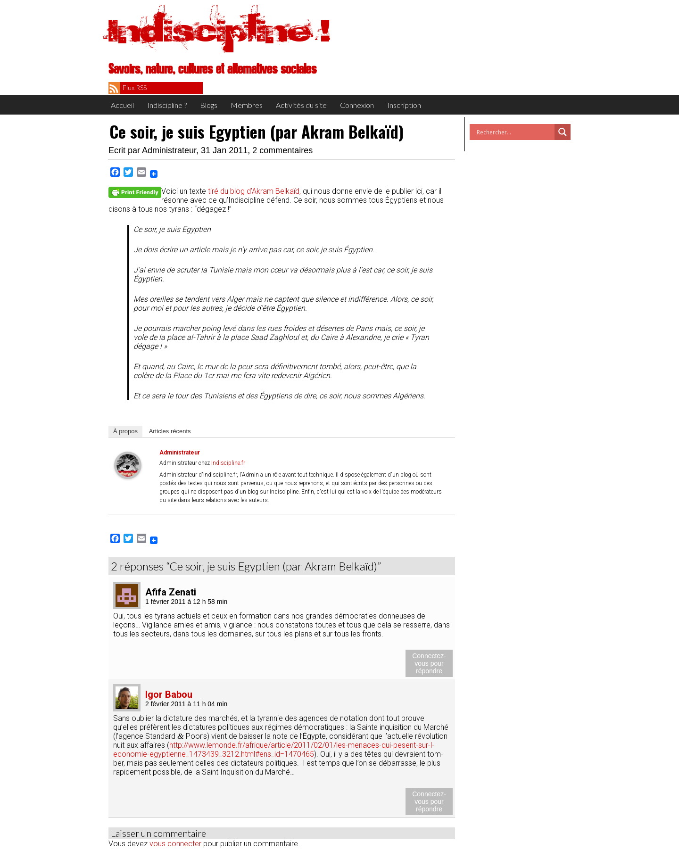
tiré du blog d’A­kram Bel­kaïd (253, 191)
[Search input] (514, 132)
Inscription (404, 104)
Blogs (208, 104)
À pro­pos (125, 431)
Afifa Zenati (170, 592)
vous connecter (175, 843)
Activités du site (301, 104)
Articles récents (170, 431)
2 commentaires (282, 150)
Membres (247, 104)
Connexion (357, 104)
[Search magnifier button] (563, 132)
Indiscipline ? (167, 104)
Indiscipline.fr (228, 463)
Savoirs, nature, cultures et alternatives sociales (212, 69)
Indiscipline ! (219, 31)
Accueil (122, 104)
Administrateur (169, 150)
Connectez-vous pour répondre (429, 663)
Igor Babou (168, 694)
